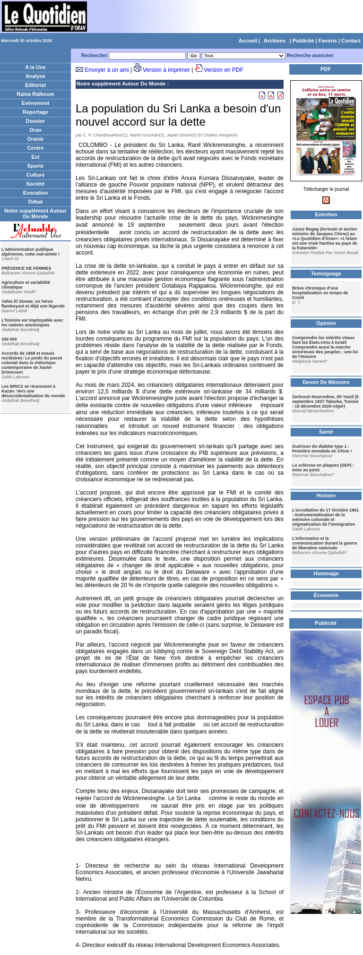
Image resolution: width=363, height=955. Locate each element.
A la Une (35, 67)
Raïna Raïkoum (35, 94)
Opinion (326, 323)
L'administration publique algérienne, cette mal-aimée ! (30, 251)
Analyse (35, 76)
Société (35, 184)
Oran (35, 130)
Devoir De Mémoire (326, 382)
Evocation (35, 193)
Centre (35, 148)
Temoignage (326, 273)
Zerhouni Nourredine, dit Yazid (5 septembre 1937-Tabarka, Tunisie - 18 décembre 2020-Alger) (325, 401)
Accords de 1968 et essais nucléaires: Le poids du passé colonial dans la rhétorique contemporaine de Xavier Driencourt (31, 363)
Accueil (248, 40)
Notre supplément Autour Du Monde (35, 213)
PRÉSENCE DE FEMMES (26, 268)
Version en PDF (223, 70)
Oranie (35, 139)
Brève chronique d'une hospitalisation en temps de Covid (320, 293)
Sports (35, 166)
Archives (274, 40)
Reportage (35, 112)
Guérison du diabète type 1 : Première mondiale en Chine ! (322, 448)
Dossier (35, 121)
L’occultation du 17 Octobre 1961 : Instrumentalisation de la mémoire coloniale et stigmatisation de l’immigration (325, 517)
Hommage (325, 573)
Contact (351, 40)
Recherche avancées (310, 55)
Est (35, 157)
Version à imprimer (166, 70)
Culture (35, 175)
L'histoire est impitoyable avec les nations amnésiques (32, 322)
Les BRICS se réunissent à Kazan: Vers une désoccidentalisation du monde (33, 391)
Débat (35, 202)
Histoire (326, 495)
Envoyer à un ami (107, 70)
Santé (326, 432)
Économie (326, 595)
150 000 (9, 339)
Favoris (328, 40)
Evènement (36, 103)
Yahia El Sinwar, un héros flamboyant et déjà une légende (33, 303)
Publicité (303, 40)
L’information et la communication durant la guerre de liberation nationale (324, 543)
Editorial (35, 85)
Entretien (326, 214)
